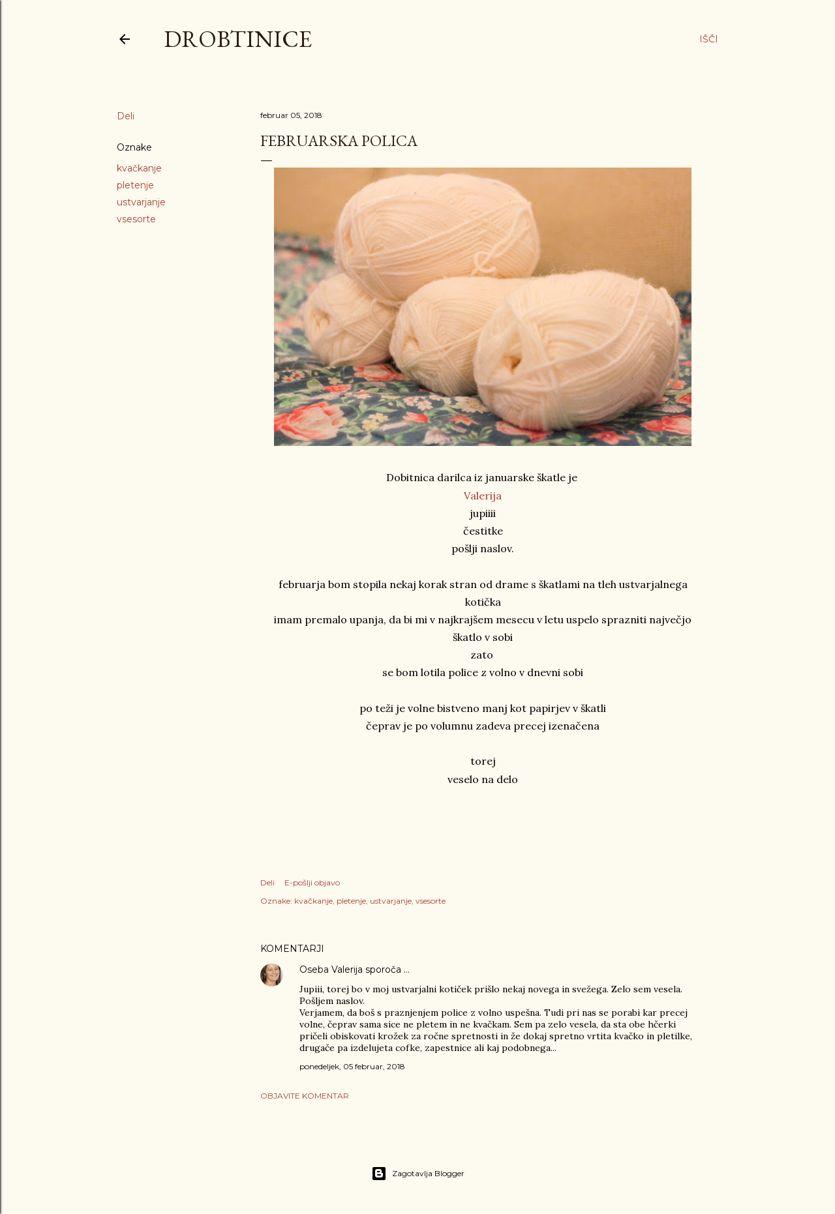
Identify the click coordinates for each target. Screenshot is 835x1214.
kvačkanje (139, 168)
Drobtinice (238, 38)
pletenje (135, 185)
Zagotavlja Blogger (417, 1173)
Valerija (483, 495)
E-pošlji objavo (312, 882)
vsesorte (136, 219)
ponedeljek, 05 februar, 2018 (352, 1066)
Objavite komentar (304, 1096)
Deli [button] (125, 116)
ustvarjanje (141, 202)
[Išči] (708, 39)
